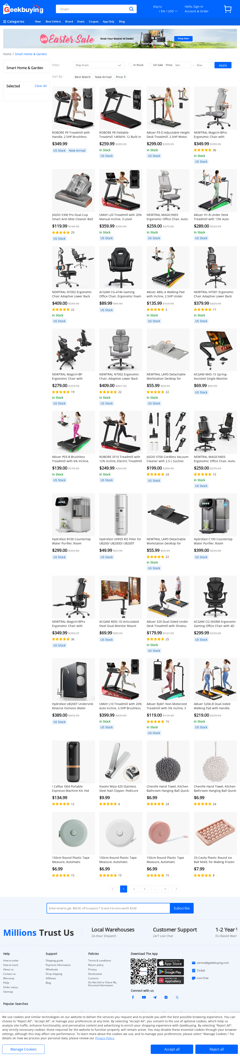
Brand (69, 21)
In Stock (136, 65)
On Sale (156, 65)
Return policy (96, 965)
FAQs (6, 982)
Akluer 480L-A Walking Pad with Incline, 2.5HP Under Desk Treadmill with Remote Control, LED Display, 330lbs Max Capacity (167, 294)
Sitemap (8, 991)
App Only (108, 21)
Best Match (83, 77)
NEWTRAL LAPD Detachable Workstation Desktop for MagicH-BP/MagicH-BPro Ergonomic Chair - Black (166, 541)
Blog (122, 21)
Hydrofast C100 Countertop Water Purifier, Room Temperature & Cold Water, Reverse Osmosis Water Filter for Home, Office (215, 541)
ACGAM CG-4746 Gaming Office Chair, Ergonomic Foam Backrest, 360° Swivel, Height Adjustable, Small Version (120, 294)
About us (8, 969)
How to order (11, 960)
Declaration (95, 973)
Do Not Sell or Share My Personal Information (102, 984)
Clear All (41, 86)
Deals (81, 21)
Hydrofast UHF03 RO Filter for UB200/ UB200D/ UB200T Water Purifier (120, 541)
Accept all (172, 1049)
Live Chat (200, 978)
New (38, 21)
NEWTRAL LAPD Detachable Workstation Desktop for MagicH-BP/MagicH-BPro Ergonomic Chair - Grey (166, 376)
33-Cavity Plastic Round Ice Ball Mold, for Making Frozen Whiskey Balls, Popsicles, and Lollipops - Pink (214, 860)
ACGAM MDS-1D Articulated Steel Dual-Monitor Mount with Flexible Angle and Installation (119, 624)
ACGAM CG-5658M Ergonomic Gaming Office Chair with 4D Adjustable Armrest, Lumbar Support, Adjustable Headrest (215, 624)
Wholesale (52, 969)
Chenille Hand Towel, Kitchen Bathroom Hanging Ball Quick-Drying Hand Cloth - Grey (168, 788)
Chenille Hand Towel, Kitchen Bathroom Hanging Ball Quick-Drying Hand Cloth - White (215, 788)
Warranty (8, 978)
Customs (93, 978)
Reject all (217, 1049)
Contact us (9, 973)
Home (7, 54)
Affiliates (51, 978)
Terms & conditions (99, 960)
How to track (10, 965)
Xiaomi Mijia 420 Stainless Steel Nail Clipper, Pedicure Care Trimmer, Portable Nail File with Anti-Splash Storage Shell (119, 788)
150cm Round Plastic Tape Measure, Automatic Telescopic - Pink (165, 860)
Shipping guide (54, 960)
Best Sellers (53, 21)
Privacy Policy (104, 1038)
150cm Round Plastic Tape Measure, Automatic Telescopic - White (118, 860)
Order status (10, 987)
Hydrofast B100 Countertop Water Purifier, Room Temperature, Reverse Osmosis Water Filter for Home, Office (71, 541)
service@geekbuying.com (210, 963)
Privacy (92, 969)
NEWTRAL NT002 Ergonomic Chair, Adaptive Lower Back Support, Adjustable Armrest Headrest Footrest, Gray (119, 376)
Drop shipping (54, 973)
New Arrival (103, 77)
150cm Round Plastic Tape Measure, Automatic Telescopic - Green (70, 860)
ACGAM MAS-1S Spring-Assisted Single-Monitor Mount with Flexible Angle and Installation (212, 376)
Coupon (94, 21)
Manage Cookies (23, 1049)
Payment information (58, 965)
